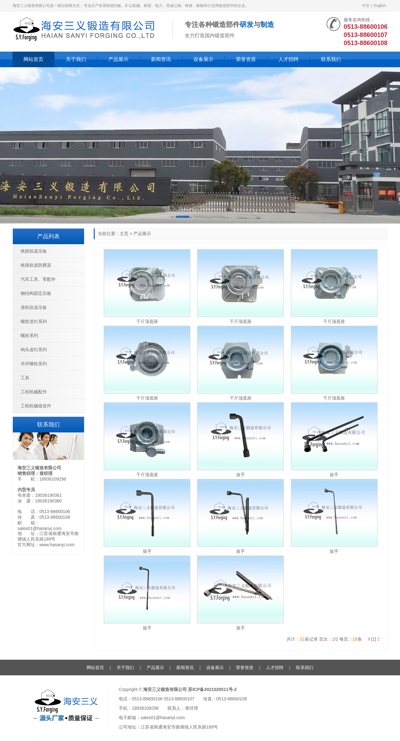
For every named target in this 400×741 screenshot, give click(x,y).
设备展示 (203, 59)
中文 (366, 5)
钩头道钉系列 (34, 349)
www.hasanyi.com (56, 544)
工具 (25, 377)
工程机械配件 (34, 391)
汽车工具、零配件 (38, 279)
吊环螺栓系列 (34, 363)
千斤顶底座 (147, 321)
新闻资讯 (161, 59)
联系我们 (331, 59)
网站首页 (33, 59)
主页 (124, 233)
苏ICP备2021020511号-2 (212, 689)
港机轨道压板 (34, 307)
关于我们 (76, 59)
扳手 (240, 474)
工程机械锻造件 (36, 405)
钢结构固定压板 (36, 293)
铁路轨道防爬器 (36, 265)
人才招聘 (288, 59)
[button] (182, 217)
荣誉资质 (246, 59)
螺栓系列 (29, 335)
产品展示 (118, 59)
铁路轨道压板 (34, 251)
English (380, 5)
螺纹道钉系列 (34, 321)
